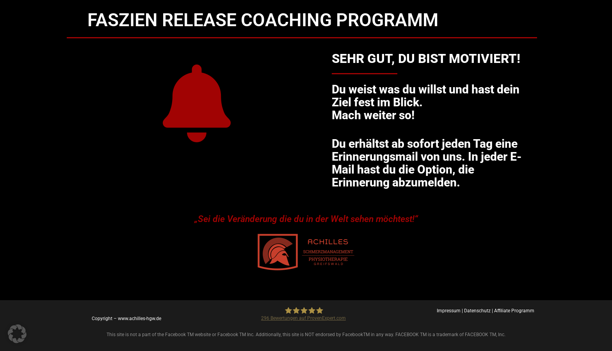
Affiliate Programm (514, 310)
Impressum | (450, 310)
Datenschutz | (479, 310)
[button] (17, 334)
